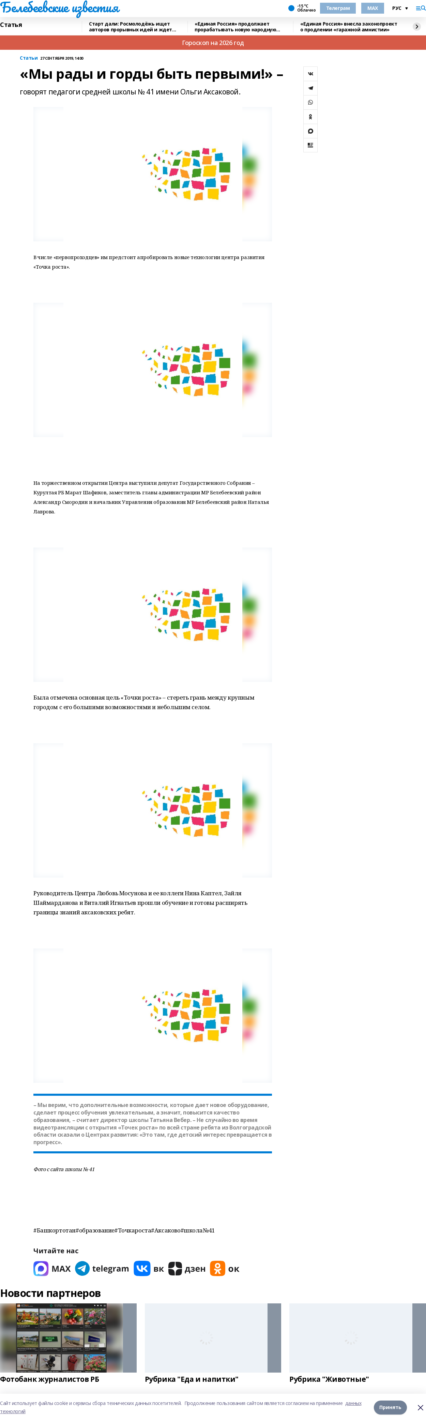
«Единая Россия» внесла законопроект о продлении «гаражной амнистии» (348, 26)
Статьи (28, 58)
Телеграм (338, 8)
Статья (11, 25)
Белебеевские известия (59, 7)
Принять (390, 1407)
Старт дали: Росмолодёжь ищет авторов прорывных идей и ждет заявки (130, 26)
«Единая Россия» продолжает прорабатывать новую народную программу (235, 26)
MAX (372, 8)
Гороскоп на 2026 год (213, 43)
